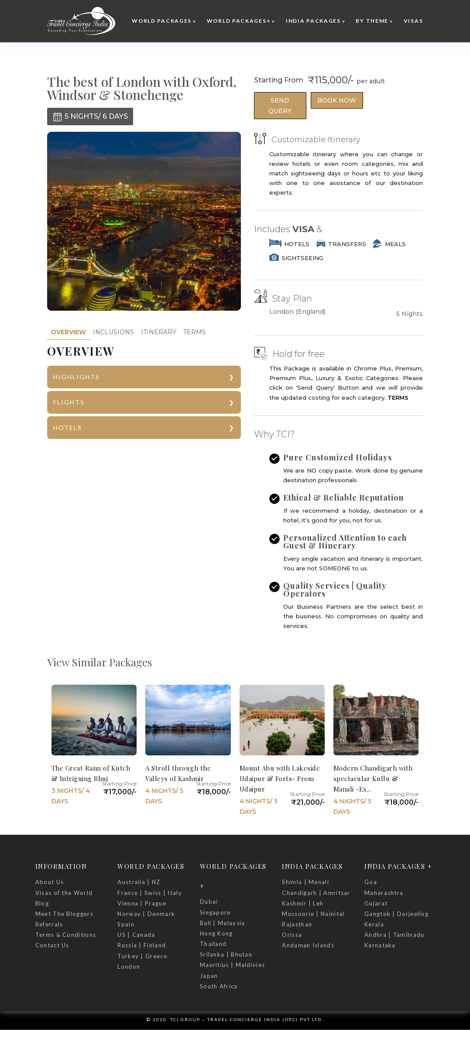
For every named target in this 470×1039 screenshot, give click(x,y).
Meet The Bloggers (64, 913)
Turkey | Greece (142, 956)
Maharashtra (383, 892)
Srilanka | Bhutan (226, 954)
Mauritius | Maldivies (232, 964)
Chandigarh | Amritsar (316, 892)
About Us (49, 881)
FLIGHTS (69, 402)
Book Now (336, 100)
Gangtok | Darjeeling (396, 913)
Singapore (215, 912)
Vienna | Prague (141, 903)
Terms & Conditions (65, 934)
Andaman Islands (308, 945)
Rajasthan (297, 924)
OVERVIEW (68, 332)
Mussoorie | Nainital (313, 913)
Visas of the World (64, 892)
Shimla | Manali (305, 881)
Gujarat (376, 903)
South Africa (219, 986)
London (128, 966)
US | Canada (136, 934)
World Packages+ (239, 20)
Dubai (209, 901)
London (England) (297, 311)
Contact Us (52, 945)
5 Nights (409, 314)
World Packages (162, 20)
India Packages (313, 20)
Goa (370, 881)
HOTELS (67, 427)
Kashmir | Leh (302, 903)
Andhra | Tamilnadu (394, 934)
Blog (42, 903)
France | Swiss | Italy (149, 892)
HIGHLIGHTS (76, 377)
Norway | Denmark (146, 913)
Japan (209, 975)
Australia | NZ (138, 881)
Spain (125, 924)
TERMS (194, 332)
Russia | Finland (141, 945)
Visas (413, 20)
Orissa (292, 934)
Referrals (49, 924)
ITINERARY (158, 332)
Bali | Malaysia (222, 922)
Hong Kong (216, 933)
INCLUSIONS (113, 332)
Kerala (374, 924)
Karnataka (380, 945)
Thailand (213, 943)
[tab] (68, 332)
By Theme (372, 20)
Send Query (280, 105)
